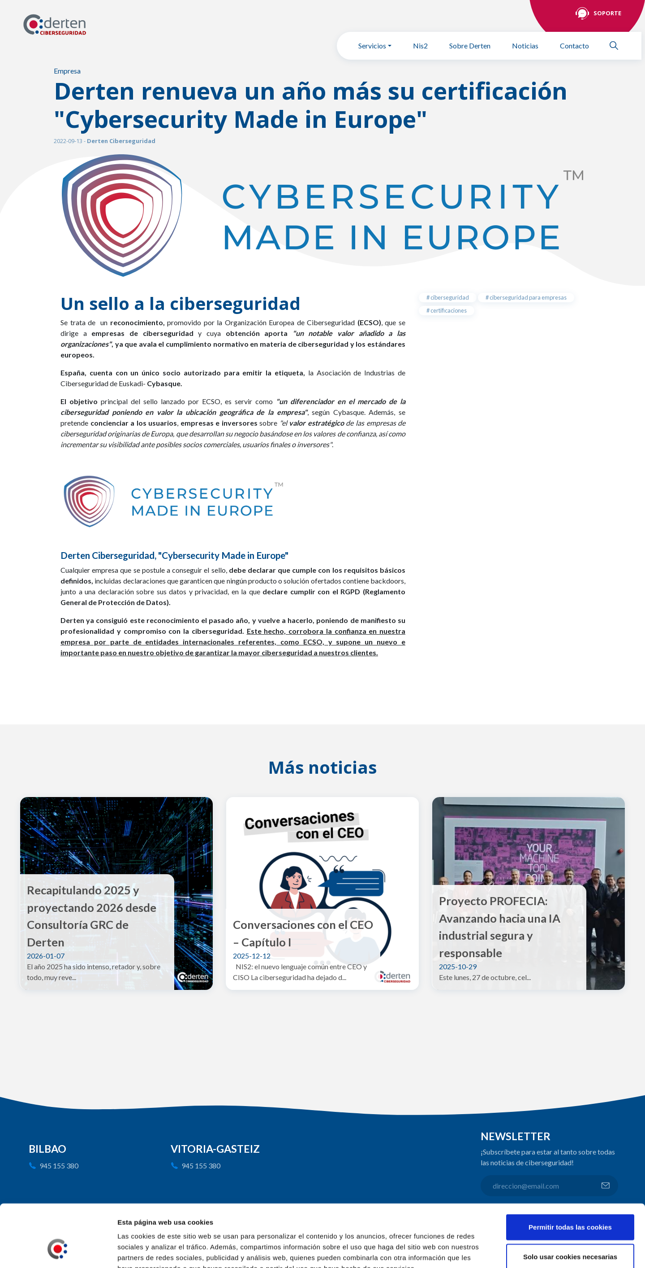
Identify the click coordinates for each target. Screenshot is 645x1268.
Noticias (525, 45)
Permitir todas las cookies (570, 1172)
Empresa (67, 70)
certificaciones (448, 310)
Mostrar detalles (481, 1250)
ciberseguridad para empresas (528, 297)
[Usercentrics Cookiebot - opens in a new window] (58, 1250)
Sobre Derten (469, 45)
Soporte (607, 13)
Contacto (574, 45)
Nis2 (420, 45)
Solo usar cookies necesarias (570, 1202)
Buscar (618, 45)
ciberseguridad (449, 297)
